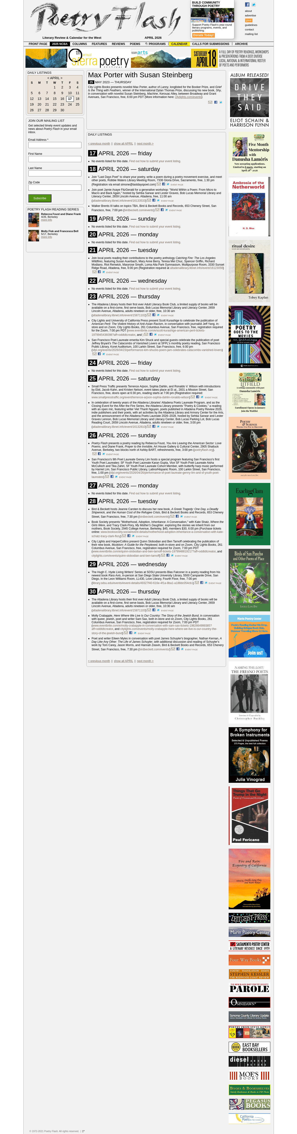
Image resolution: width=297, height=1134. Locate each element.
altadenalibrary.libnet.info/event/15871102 (119, 315)
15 (55, 99)
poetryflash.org (203, 450)
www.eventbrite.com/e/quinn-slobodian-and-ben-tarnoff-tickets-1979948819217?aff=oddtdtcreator (154, 551)
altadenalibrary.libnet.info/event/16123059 (196, 268)
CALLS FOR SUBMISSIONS (210, 44)
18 (78, 99)
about (248, 11)
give (249, 20)
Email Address (38, 139)
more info (46, 219)
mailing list (251, 34)
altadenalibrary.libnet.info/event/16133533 (119, 200)
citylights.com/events (188, 97)
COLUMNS (79, 44)
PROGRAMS (155, 44)
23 (62, 104)
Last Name (35, 168)
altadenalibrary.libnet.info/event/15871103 (119, 610)
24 (70, 104)
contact (249, 29)
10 (70, 93)
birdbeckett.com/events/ (154, 649)
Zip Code (34, 182)
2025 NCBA (60, 44)
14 (47, 99)
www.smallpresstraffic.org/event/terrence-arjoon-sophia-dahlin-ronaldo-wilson (140, 397)
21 (47, 104)
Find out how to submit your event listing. (155, 161)
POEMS (135, 44)
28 (47, 110)
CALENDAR (179, 44)
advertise (250, 15)
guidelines (251, 25)
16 (62, 99)
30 (62, 110)
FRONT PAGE (38, 44)
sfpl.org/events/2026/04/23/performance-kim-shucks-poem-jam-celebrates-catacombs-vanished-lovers (157, 350)
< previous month (99, 143)
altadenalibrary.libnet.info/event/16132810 (119, 426)
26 (32, 110)
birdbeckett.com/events (138, 210)
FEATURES (99, 44)
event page (177, 185)
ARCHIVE (241, 44)
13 (39, 99)
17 (70, 99)
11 (78, 93)
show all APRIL (123, 143)
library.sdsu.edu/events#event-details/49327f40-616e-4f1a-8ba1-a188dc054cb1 (143, 583)
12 (32, 99)
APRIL (55, 78)
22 (55, 104)
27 (39, 110)
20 (39, 104)
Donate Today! (203, 35)
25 (78, 104)
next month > (145, 143)
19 (32, 104)
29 (55, 110)
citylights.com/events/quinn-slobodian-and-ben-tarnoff (126, 555)
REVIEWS (118, 44)
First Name (35, 153)
